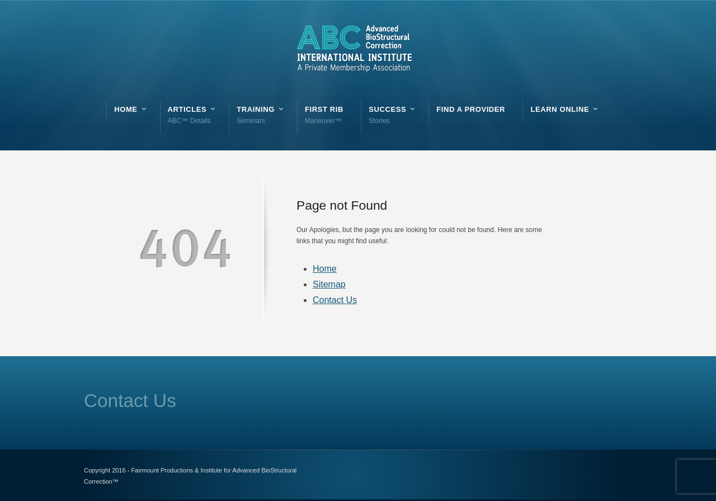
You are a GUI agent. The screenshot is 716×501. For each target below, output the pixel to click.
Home (325, 268)
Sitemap (329, 284)
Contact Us (335, 300)
